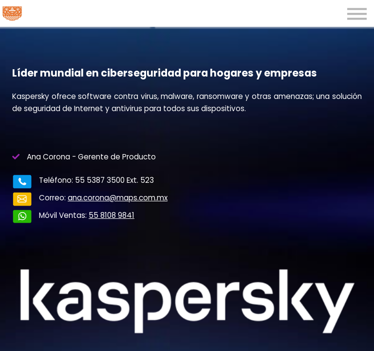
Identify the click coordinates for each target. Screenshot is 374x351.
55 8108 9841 (92, 210)
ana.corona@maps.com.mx (98, 198)
